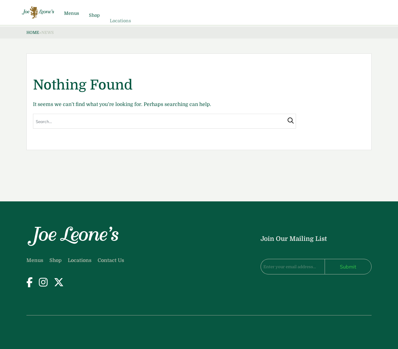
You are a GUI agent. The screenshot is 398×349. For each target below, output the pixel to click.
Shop (123, 22)
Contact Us (111, 260)
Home (32, 32)
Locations (79, 260)
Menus (100, 17)
